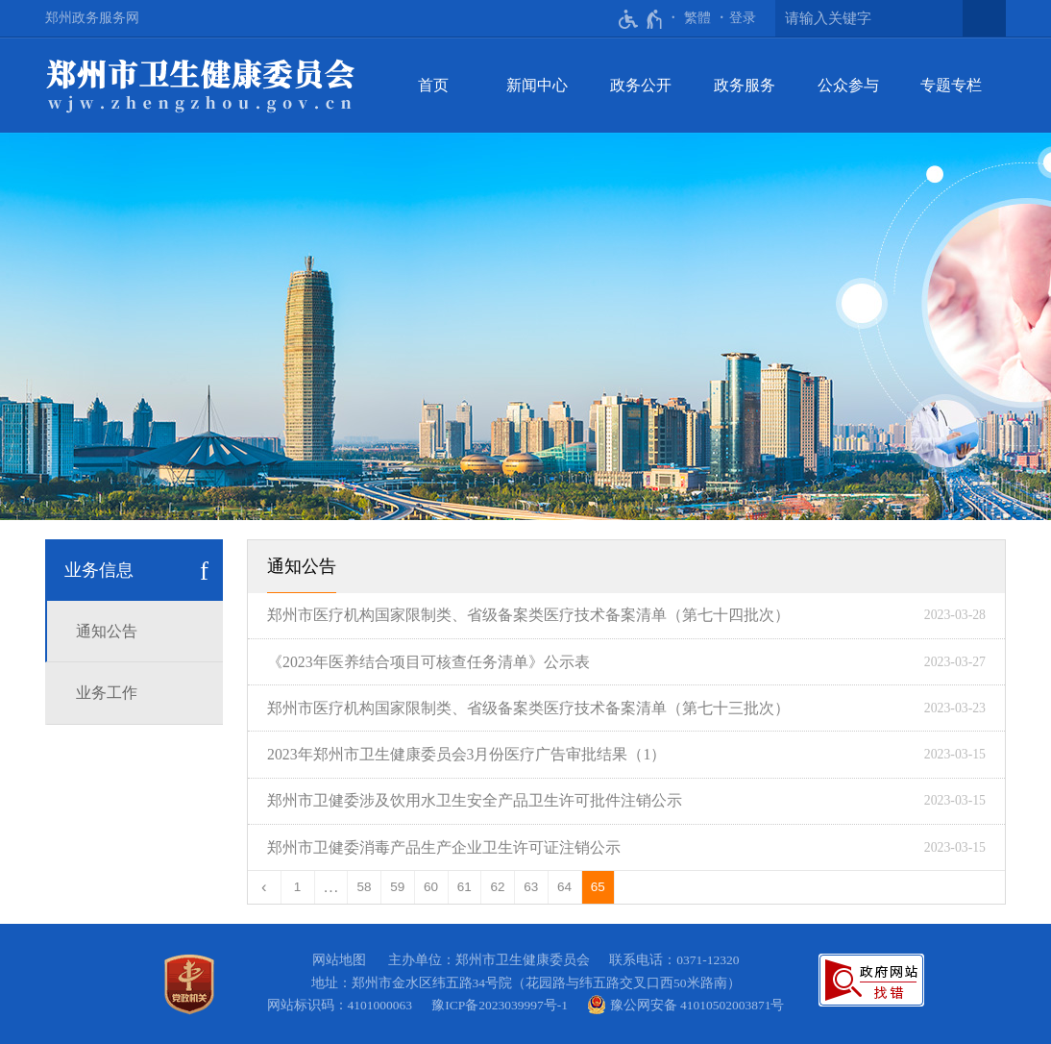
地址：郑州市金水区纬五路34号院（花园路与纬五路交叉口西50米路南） (526, 983)
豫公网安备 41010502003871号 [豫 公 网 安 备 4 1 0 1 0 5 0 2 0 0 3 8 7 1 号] (685, 1004)
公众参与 (848, 85)
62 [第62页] (498, 887)
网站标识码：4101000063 (343, 1005)
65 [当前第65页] (598, 887)
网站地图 (339, 960)
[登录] (742, 18)
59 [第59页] (397, 887)
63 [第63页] (531, 887)
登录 (742, 18)
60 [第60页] (431, 887)
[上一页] (264, 887)
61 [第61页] (464, 887)
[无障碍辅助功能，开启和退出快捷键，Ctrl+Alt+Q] (641, 19)
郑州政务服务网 (92, 18)
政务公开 (641, 85)
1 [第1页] (298, 887)
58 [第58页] (364, 887)
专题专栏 (951, 85)
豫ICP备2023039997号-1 (502, 1005)
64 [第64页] (564, 887)
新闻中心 (537, 85)
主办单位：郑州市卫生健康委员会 (492, 960)
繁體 (697, 18)
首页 (433, 85)
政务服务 (744, 85)
